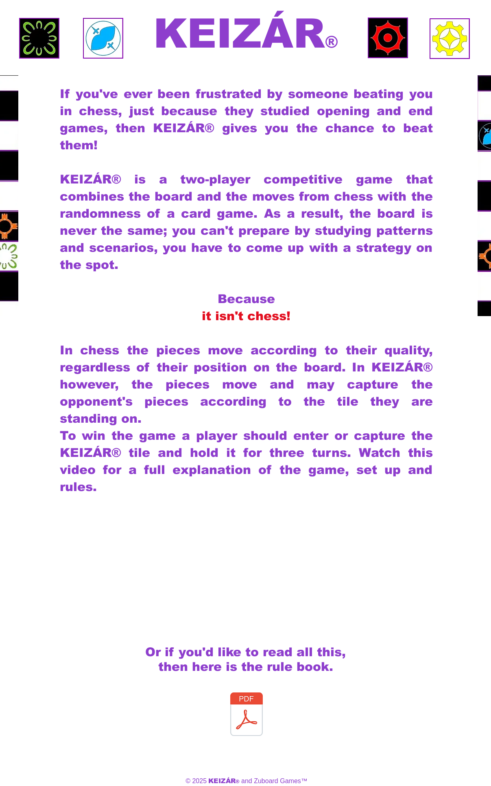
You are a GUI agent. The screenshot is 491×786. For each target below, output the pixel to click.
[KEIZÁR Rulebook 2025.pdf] (246, 715)
